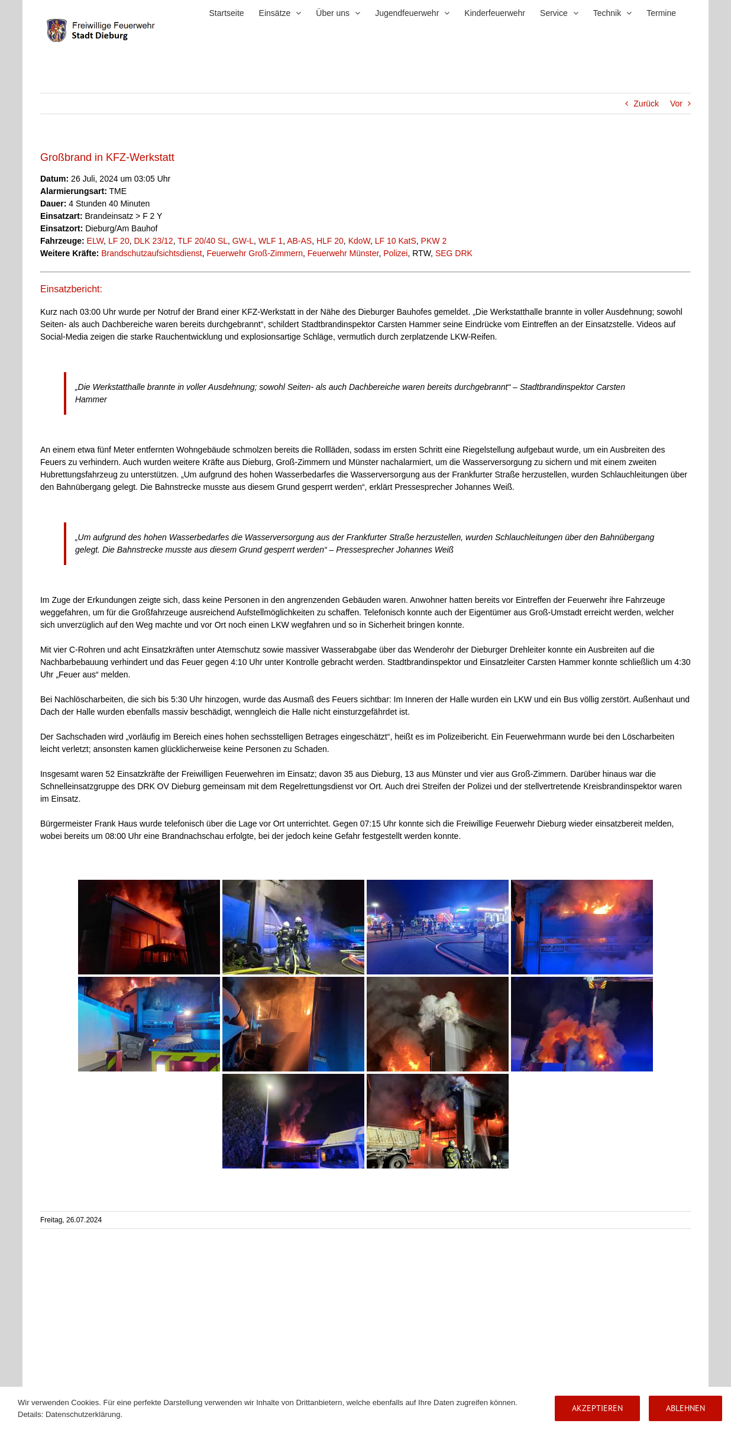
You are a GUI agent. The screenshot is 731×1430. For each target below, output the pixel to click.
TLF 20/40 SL (202, 241)
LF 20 (119, 241)
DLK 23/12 (153, 241)
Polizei (395, 253)
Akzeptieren (597, 1408)
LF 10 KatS (395, 241)
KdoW (359, 241)
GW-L (243, 241)
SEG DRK (454, 253)
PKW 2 (434, 241)
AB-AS (299, 241)
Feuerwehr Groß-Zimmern (254, 253)
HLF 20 (330, 241)
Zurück (646, 103)
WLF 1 (270, 241)
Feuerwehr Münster (343, 253)
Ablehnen (685, 1408)
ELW (95, 241)
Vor (676, 103)
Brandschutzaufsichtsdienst (151, 253)
